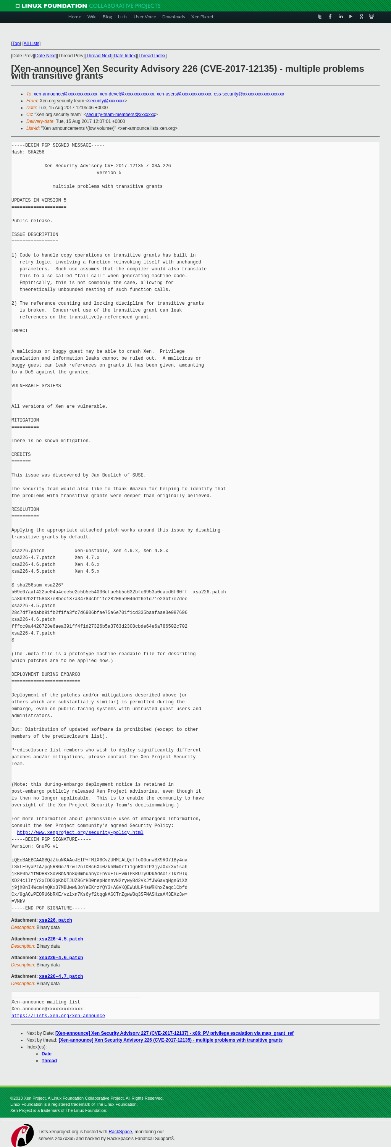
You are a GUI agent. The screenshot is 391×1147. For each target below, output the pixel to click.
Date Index (125, 55)
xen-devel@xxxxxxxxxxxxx (127, 94)
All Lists (31, 43)
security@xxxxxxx (106, 100)
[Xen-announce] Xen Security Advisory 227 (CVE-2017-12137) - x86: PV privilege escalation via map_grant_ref (174, 1031)
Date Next (45, 55)
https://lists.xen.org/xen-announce (58, 1014)
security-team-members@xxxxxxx (120, 114)
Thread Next (98, 55)
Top (15, 43)
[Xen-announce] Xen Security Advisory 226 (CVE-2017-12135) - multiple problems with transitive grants (171, 1038)
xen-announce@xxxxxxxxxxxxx (65, 94)
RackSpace (120, 1130)
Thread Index (152, 55)
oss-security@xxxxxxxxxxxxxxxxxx (249, 94)
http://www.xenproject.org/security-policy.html (80, 832)
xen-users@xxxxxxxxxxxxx (184, 94)
